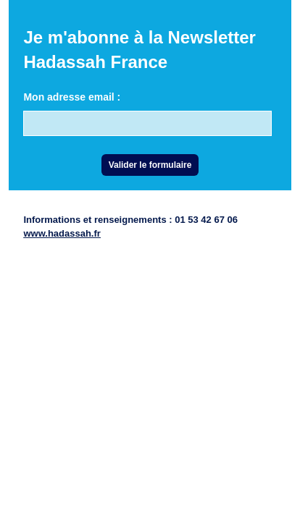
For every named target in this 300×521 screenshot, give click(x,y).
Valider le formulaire (150, 165)
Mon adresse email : (71, 97)
